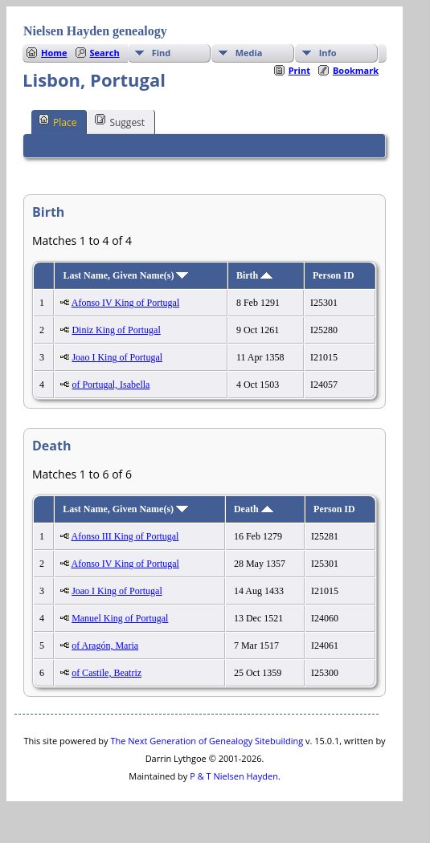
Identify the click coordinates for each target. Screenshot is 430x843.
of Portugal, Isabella (110, 384)
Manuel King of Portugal (120, 618)
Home (54, 53)
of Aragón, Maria (105, 645)
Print (299, 70)
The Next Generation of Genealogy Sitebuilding (206, 741)
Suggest (120, 121)
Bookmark (356, 70)
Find (161, 53)
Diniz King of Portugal (116, 330)
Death (253, 509)
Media (249, 53)
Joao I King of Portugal (117, 357)
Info (328, 53)
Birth (254, 275)
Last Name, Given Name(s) (125, 275)
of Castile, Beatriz (106, 672)
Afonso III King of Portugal (124, 536)
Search (105, 53)
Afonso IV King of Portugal (125, 302)
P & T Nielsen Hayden (234, 776)
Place (57, 121)
